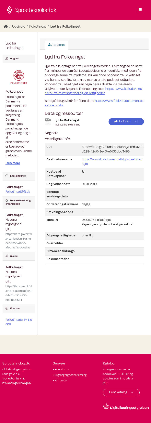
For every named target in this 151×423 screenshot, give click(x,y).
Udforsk (122, 121)
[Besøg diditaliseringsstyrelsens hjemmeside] (126, 406)
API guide (61, 380)
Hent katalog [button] (118, 392)
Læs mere (13, 163)
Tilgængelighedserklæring (71, 375)
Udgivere (18, 26)
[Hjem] (6, 26)
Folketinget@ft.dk (18, 191)
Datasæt (56, 45)
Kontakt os (62, 369)
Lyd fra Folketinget (65, 26)
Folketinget (37, 26)
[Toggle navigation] (140, 10)
